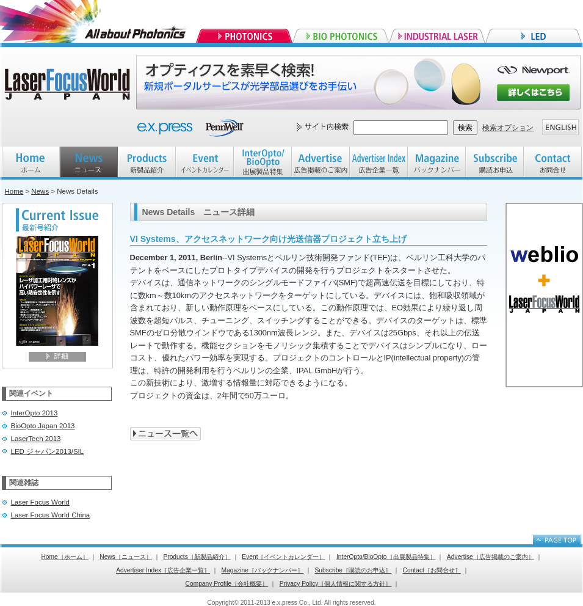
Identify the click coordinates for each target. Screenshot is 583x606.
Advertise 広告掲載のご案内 (321, 163)
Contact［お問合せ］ (432, 570)
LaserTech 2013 (36, 438)
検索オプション (508, 127)
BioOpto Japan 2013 (43, 425)
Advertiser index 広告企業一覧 (379, 163)
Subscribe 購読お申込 (495, 163)
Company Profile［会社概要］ (227, 583)
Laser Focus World (40, 502)
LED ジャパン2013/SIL (47, 451)
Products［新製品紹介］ (196, 556)
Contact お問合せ (553, 163)
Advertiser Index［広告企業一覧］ (163, 570)
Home (14, 191)
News (40, 191)
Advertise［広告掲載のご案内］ (490, 556)
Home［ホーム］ (64, 556)
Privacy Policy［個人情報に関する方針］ (336, 583)
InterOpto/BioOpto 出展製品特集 (263, 163)
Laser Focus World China (50, 515)
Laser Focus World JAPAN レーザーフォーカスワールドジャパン (69, 85)
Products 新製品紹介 (147, 163)
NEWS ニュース (89, 163)
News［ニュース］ (126, 556)
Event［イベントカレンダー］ (283, 556)
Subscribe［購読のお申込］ (353, 570)
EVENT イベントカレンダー (205, 163)
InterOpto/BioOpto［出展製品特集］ (386, 556)
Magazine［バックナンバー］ (262, 570)
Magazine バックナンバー (437, 163)
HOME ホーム (31, 163)
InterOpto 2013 (34, 413)
